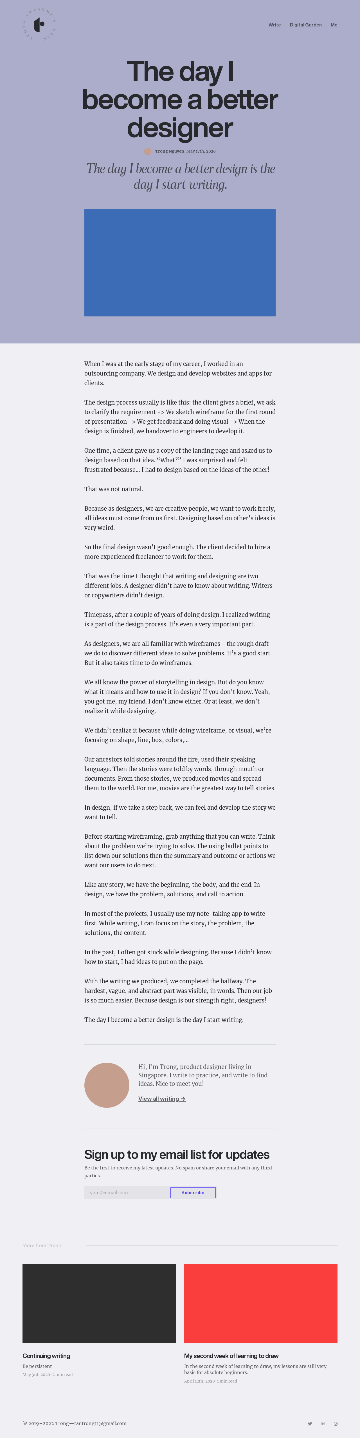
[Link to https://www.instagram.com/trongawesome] (336, 1423)
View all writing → (162, 1099)
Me (334, 25)
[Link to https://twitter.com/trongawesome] (310, 1423)
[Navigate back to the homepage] (39, 25)
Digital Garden (306, 25)
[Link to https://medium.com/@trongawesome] (323, 1423)
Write (275, 25)
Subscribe (193, 1192)
